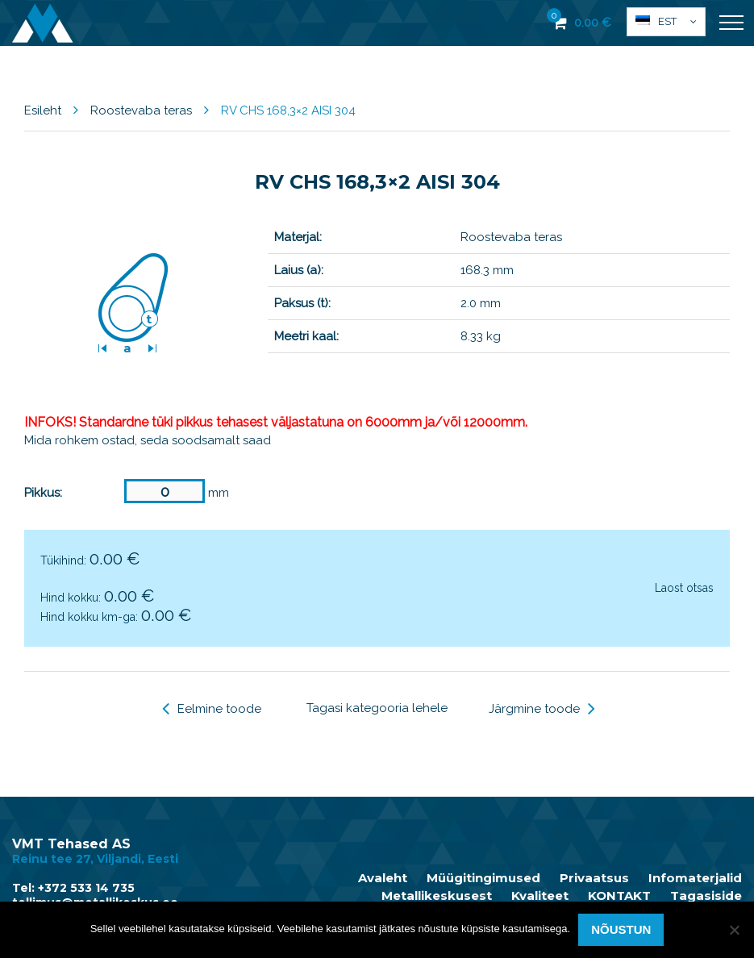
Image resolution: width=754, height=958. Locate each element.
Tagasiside (706, 896)
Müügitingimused (483, 878)
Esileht (42, 110)
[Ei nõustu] (734, 930)
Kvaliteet (540, 896)
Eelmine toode (211, 709)
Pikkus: (43, 492)
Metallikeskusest (436, 896)
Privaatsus (594, 878)
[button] (666, 21)
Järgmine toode (542, 709)
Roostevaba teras (141, 110)
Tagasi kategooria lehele (377, 708)
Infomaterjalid (695, 878)
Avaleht (382, 878)
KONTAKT (619, 896)
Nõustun (621, 929)
